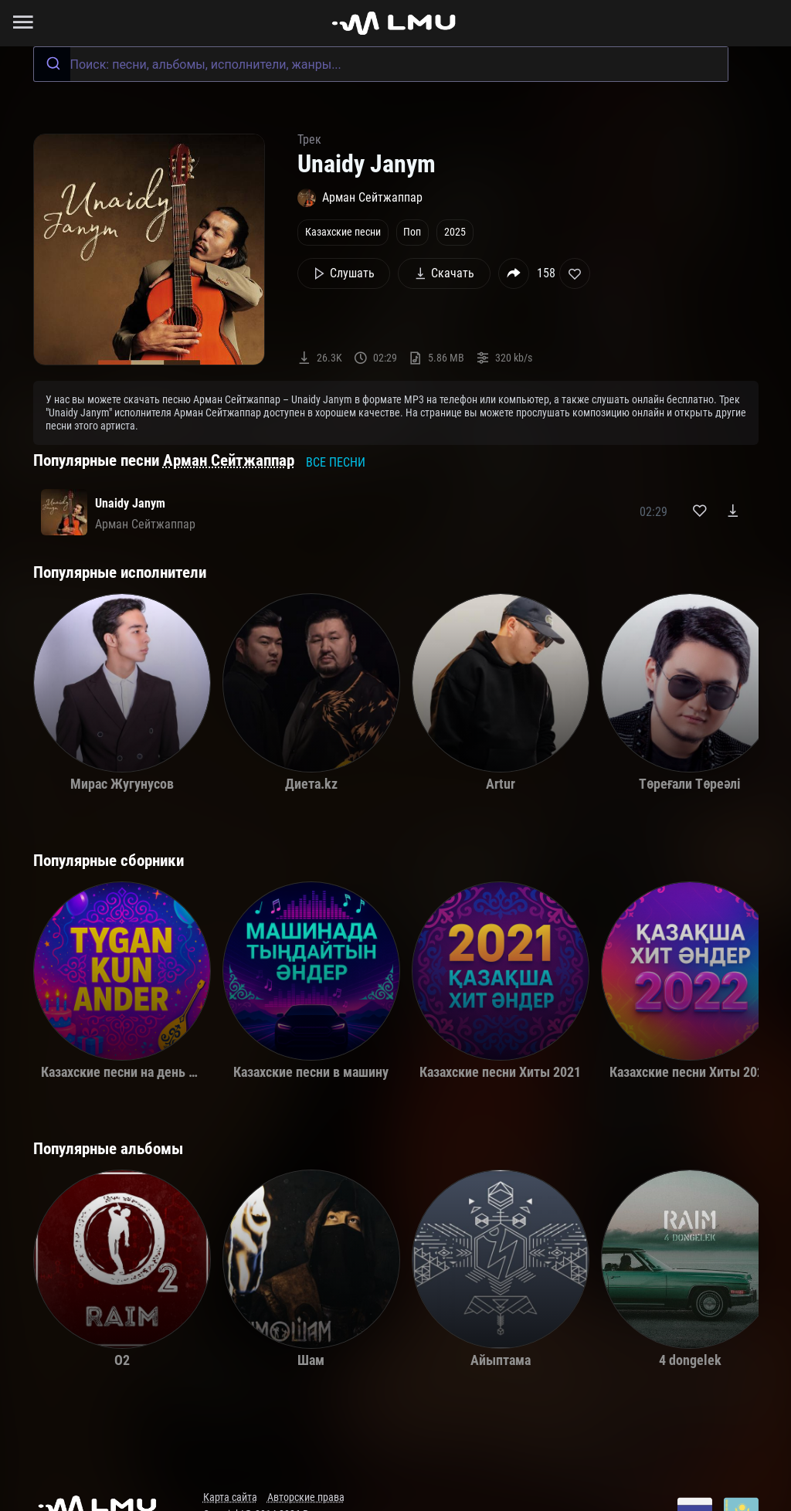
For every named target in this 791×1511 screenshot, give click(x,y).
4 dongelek (690, 1360)
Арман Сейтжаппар (228, 460)
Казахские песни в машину (311, 1072)
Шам (310, 1360)
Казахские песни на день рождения (145, 1072)
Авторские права (306, 1497)
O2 (122, 1360)
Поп (412, 232)
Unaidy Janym (130, 503)
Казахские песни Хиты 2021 (500, 1072)
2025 (455, 232)
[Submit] (52, 64)
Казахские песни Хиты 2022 (690, 1072)
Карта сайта (230, 1497)
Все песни (335, 462)
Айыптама (500, 1360)
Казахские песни (343, 232)
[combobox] (380, 64)
